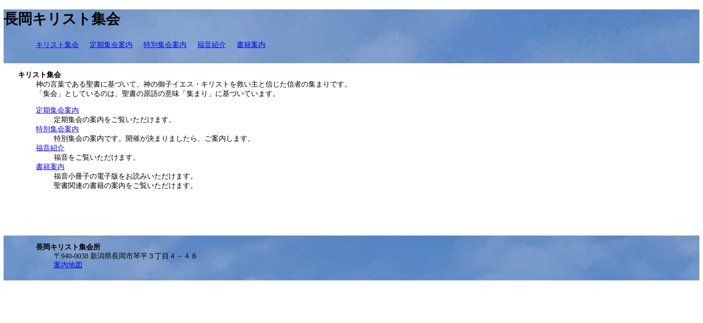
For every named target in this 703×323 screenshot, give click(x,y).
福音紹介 (211, 44)
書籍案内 (251, 44)
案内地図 (68, 265)
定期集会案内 (111, 44)
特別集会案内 (165, 44)
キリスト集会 (57, 44)
